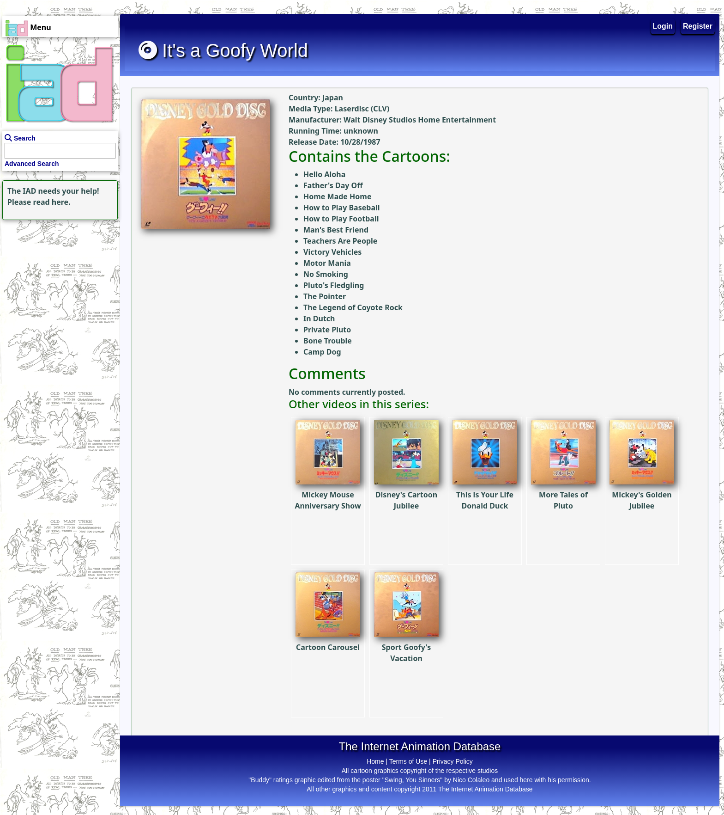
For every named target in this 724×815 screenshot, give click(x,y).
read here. (52, 202)
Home (375, 761)
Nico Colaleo (471, 780)
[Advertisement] (57, 280)
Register (697, 26)
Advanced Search (32, 163)
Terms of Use (408, 761)
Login (663, 26)
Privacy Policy (453, 761)
